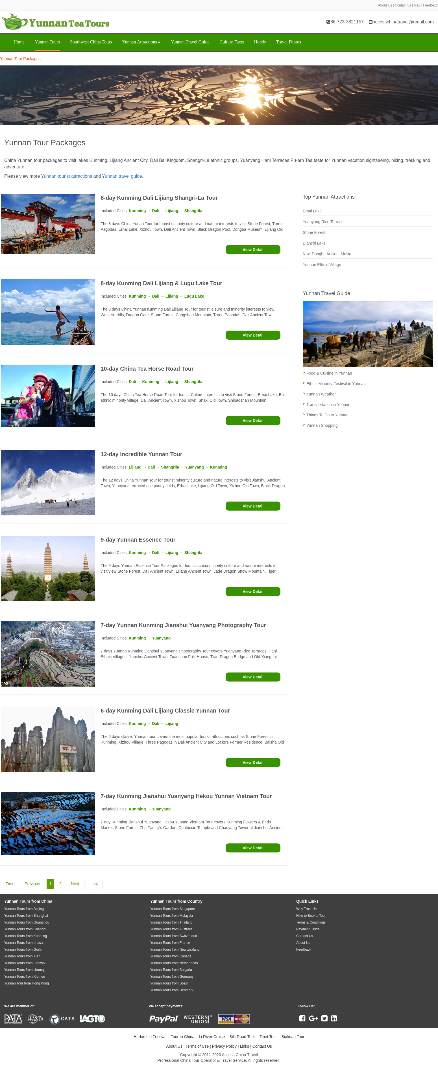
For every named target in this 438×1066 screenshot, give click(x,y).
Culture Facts (232, 41)
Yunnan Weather (321, 394)
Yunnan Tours (47, 41)
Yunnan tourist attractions (66, 176)
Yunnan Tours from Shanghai (26, 916)
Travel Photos (288, 41)
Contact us (403, 5)
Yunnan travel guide (122, 176)
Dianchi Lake (314, 243)
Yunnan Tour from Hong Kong (26, 983)
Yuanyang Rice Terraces (324, 221)
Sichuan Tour (292, 1036)
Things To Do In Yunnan (327, 415)
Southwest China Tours (91, 41)
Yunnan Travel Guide (190, 41)
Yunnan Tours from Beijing (24, 909)
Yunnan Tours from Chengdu (25, 929)
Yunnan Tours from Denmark (171, 990)
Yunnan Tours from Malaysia (171, 916)
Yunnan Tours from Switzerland (173, 936)
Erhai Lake (312, 211)
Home (19, 41)
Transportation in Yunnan (328, 404)
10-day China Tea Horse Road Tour (147, 369)
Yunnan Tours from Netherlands (174, 963)
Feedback (430, 5)
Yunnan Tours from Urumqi (24, 970)
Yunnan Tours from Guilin (23, 949)
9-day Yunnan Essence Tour (138, 540)
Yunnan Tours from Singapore (172, 909)
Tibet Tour (268, 1036)
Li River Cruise (212, 1036)
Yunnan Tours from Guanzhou (26, 922)
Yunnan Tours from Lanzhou (25, 963)
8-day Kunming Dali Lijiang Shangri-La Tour (159, 198)
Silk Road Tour (242, 1036)
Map (417, 5)
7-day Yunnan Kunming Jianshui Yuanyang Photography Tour (183, 625)
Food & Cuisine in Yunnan (329, 373)
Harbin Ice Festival (150, 1036)
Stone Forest (314, 232)
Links (244, 1046)
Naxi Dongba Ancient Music (327, 254)
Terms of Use (197, 1046)
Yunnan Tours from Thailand (171, 922)
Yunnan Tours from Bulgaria (171, 970)
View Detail (253, 249)
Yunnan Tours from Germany (171, 977)
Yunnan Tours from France (170, 943)
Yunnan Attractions (141, 41)
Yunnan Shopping (322, 425)
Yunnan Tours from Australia (171, 929)
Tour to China (182, 1036)
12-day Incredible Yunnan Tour (141, 454)
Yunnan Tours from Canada (170, 956)
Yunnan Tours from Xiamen (24, 977)
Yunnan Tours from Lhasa (23, 943)
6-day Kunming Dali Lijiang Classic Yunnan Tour (165, 710)
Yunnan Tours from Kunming (25, 936)
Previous (32, 884)
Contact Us (262, 1046)
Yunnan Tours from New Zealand (175, 949)
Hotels (260, 41)
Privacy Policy (224, 1046)
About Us (385, 5)
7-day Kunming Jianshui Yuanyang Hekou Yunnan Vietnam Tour (186, 796)
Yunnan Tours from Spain (169, 983)
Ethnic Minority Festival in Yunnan (336, 383)
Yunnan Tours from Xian (22, 956)
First (9, 884)
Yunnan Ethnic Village (322, 264)
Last (94, 884)
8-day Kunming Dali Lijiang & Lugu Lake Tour (161, 283)
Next (75, 884)
